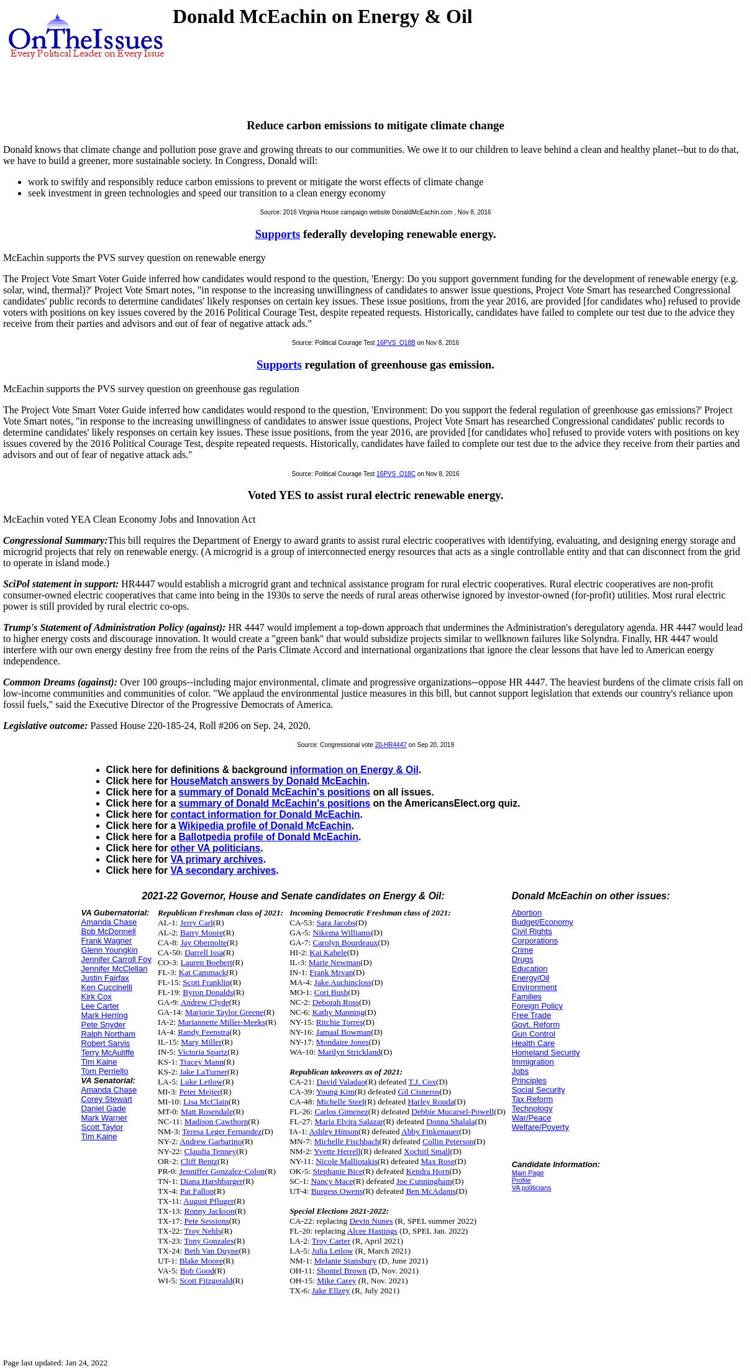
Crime (523, 950)
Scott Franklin (206, 982)
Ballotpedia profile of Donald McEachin (268, 837)
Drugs (523, 959)
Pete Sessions (206, 1221)
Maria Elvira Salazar (349, 1121)
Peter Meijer (199, 1091)
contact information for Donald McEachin (265, 814)
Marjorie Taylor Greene (224, 1012)
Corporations (535, 940)
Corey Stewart (106, 1099)
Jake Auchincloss (342, 982)
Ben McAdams (430, 1191)
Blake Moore (201, 1260)
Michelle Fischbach (347, 1141)
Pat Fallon (197, 1191)
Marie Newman (334, 962)
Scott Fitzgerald (206, 1280)
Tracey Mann (202, 1061)
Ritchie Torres (339, 1022)
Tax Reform (532, 1099)
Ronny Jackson (209, 1211)
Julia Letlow (332, 1250)
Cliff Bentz (199, 1161)
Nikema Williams (342, 932)
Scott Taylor (102, 1127)
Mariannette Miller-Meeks (221, 1022)
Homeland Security (546, 1052)
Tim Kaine (99, 1061)
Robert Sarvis (105, 1043)
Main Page (528, 1172)
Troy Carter (331, 1240)
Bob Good (197, 1270)
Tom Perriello (105, 1071)
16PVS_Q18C (396, 473)
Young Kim (335, 1091)
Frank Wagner (106, 940)
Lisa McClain (206, 1101)
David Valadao (340, 1081)
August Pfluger (208, 1201)
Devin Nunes (371, 1221)
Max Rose (437, 1161)
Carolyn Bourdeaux (345, 942)
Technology (532, 1108)
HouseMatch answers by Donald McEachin (269, 781)
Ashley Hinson (334, 1131)
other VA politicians (216, 848)
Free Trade (532, 1015)
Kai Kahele (328, 952)
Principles (529, 1080)
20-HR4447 (391, 744)
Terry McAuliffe (108, 1052)
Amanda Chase (109, 922)
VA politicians (532, 1187)
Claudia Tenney (210, 1151)
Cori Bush (331, 992)
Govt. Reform (536, 1024)
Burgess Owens (337, 1191)
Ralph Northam (108, 1034)
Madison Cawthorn (216, 1121)
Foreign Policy (537, 1006)
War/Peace (532, 1117)
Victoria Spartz (202, 1052)
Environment (534, 987)
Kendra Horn (427, 1171)
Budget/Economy (542, 922)
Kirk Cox (96, 996)
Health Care (533, 1043)
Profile (521, 1180)
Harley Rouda (430, 1101)
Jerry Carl (196, 922)
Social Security (538, 1089)
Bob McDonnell (108, 931)
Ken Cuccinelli (106, 987)
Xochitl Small (427, 1151)
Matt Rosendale (207, 1111)
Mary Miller (201, 1042)
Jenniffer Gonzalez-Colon (222, 1171)
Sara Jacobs (335, 922)
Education (530, 968)
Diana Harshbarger (211, 1181)
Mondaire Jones (342, 1042)
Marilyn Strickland (349, 1052)
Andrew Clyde (205, 1002)
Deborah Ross (335, 1002)
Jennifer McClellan (114, 968)
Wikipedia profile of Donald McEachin (265, 825)
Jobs (520, 1071)
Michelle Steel (340, 1101)
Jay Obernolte (204, 942)
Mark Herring (104, 1015)
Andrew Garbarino (211, 1141)
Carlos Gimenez (341, 1111)
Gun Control (533, 1034)
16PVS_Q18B (395, 342)
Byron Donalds (208, 992)
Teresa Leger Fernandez (222, 1131)
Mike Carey (336, 1280)
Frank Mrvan (331, 972)
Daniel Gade (103, 1108)
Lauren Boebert (206, 962)
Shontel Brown (341, 1270)
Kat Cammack (203, 972)
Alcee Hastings (372, 1231)
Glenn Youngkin (109, 950)
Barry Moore (201, 932)
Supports (278, 234)
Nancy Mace (332, 1181)
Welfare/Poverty (540, 1127)
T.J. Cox (422, 1081)
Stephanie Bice (338, 1171)
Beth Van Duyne (211, 1250)
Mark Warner (104, 1117)
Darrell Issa (203, 952)
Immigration (533, 1061)
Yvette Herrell (337, 1151)
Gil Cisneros (419, 1091)
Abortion (527, 912)
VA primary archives (217, 859)
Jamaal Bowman (343, 1032)
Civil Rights (532, 931)
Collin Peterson (448, 1141)
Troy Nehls (202, 1231)
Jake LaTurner (203, 1071)
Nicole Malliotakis (347, 1161)
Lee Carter (100, 1006)
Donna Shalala (450, 1121)
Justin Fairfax (105, 978)
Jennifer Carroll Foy (116, 959)
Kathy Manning (338, 1012)
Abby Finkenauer (430, 1131)
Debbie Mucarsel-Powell (452, 1111)
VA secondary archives (223, 870)
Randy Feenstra (203, 1032)
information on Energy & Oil (354, 769)
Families (527, 996)
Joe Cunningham (424, 1181)
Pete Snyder (103, 1024)
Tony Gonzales (209, 1240)
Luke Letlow (201, 1081)
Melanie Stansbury (345, 1260)
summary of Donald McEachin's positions (275, 792)
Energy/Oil (531, 978)
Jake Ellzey (331, 1290)
